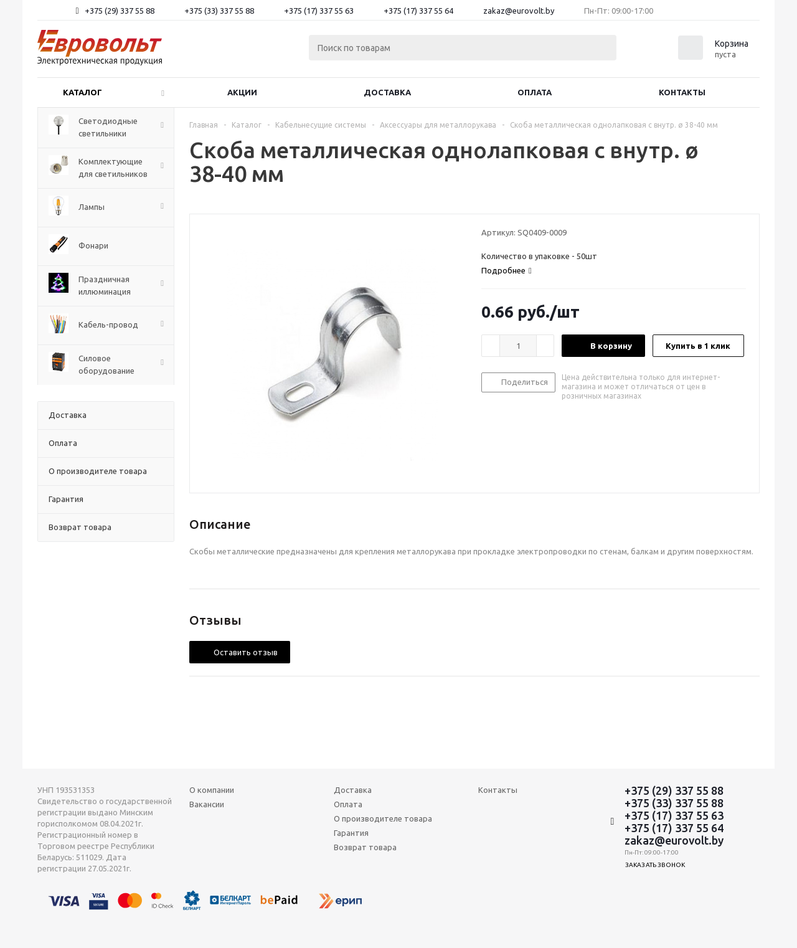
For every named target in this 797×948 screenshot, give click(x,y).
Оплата (534, 92)
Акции (242, 92)
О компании (211, 789)
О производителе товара (383, 818)
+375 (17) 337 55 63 (319, 10)
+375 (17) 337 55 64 (418, 10)
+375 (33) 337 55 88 (219, 10)
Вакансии (206, 804)
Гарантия (351, 832)
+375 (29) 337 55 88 (119, 10)
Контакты (682, 92)
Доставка (387, 92)
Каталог (82, 92)
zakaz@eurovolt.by (518, 10)
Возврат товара (365, 847)
